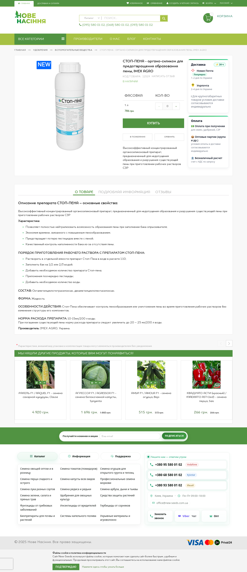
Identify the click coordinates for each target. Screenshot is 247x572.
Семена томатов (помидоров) (78, 468)
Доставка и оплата (48, 4)
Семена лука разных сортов (37, 489)
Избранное (136, 3)
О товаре (84, 192)
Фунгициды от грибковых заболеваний (36, 507)
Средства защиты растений (117, 495)
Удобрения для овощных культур (76, 497)
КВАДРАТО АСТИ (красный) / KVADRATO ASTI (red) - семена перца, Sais (206, 397)
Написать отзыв (163, 76)
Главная (24, 3)
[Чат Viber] (187, 516)
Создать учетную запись (184, 3)
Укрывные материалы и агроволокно (115, 518)
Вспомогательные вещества (74, 50)
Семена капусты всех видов (77, 479)
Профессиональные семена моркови (117, 481)
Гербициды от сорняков (115, 505)
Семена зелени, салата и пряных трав (35, 497)
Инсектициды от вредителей (78, 505)
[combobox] (123, 18)
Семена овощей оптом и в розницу (36, 470)
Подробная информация (124, 192)
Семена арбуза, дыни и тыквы (119, 489)
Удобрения (40, 50)
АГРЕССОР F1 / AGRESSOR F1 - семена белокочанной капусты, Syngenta (95, 397)
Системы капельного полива (78, 516)
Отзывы (163, 192)
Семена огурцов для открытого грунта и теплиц (117, 470)
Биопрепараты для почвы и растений (37, 518)
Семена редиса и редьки (75, 489)
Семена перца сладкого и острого (36, 481)
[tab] (84, 191)
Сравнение (156, 3)
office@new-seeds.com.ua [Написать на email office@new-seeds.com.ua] (170, 503)
